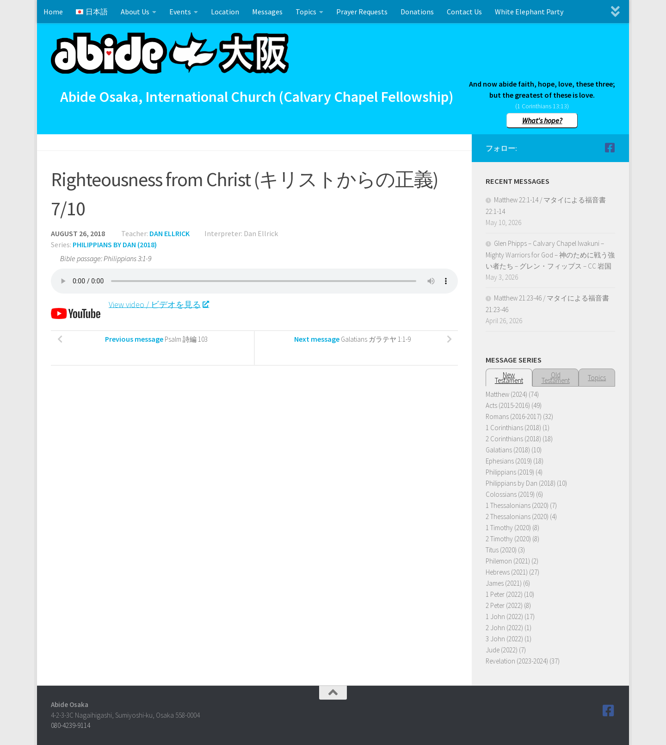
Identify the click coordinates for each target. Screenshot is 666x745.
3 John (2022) (504, 638)
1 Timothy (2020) (508, 527)
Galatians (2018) (508, 449)
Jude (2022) (502, 649)
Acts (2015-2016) (508, 405)
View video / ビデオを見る (159, 304)
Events (180, 11)
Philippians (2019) (510, 472)
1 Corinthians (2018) (513, 427)
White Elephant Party (529, 11)
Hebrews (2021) (507, 572)
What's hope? (542, 120)
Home (53, 11)
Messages (267, 11)
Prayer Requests (362, 11)
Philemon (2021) (508, 561)
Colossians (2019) (510, 494)
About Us (135, 11)
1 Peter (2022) (504, 594)
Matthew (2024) (506, 394)
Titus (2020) (501, 549)
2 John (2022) (504, 627)
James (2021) (504, 583)
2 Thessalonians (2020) (517, 516)
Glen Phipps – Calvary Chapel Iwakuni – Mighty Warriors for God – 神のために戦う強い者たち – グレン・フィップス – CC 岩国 (550, 254)
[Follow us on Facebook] (609, 147)
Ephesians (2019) (509, 461)
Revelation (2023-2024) (517, 661)
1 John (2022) (504, 616)
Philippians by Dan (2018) (115, 244)
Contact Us (464, 11)
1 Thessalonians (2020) (517, 505)
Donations (417, 11)
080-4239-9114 (70, 725)
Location (225, 11)
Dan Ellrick (169, 233)
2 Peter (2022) (504, 605)
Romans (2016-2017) (514, 416)
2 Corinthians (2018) (513, 438)
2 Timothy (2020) (508, 538)
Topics (306, 11)
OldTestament (556, 377)
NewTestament (509, 377)
